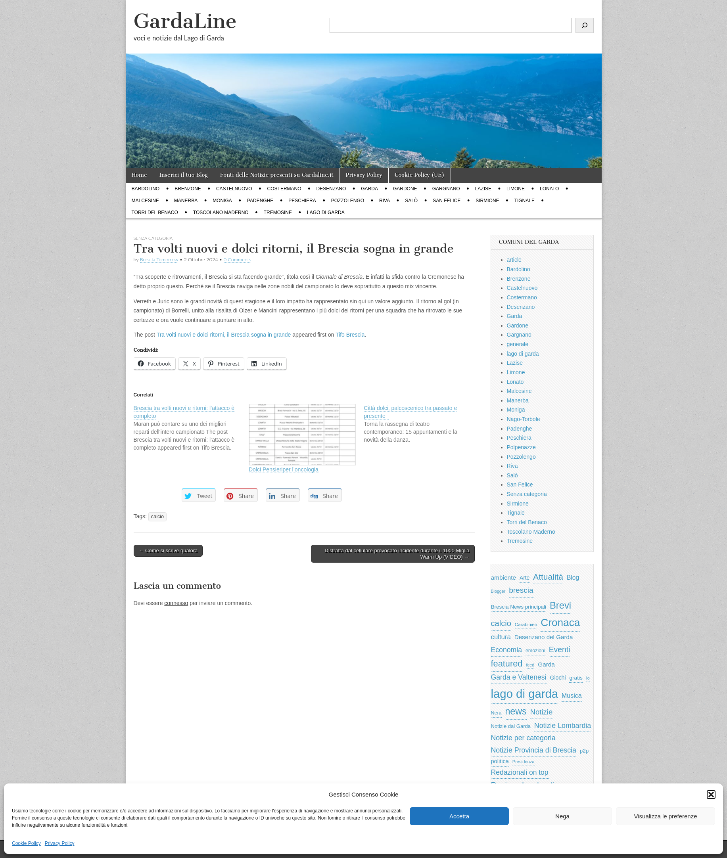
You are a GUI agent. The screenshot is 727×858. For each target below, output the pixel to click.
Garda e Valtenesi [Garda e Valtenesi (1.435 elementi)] (519, 677)
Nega (562, 816)
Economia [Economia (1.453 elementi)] (506, 650)
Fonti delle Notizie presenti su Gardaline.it (277, 175)
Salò (411, 200)
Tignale (524, 200)
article (514, 260)
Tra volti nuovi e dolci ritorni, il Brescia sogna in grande (224, 334)
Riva (384, 200)
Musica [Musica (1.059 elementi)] (572, 695)
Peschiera (302, 200)
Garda (369, 189)
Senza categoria (527, 494)
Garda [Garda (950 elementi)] (546, 664)
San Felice (446, 200)
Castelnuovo (234, 189)
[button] (711, 795)
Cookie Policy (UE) (420, 175)
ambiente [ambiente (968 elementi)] (503, 577)
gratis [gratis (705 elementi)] (575, 678)
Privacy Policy (60, 843)
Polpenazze (521, 447)
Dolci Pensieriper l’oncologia (283, 469)
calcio (157, 516)
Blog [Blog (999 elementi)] (573, 577)
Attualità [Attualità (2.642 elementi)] (548, 576)
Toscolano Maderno (221, 212)
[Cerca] (584, 25)
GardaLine (185, 21)
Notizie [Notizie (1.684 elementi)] (541, 712)
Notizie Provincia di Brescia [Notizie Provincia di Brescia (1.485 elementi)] (533, 750)
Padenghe (260, 200)
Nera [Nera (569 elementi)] (496, 713)
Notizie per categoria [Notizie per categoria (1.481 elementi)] (523, 738)
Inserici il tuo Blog (183, 175)
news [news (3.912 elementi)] (515, 711)
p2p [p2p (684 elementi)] (584, 751)
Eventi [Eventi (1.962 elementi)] (559, 649)
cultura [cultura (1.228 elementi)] (501, 637)
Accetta (459, 816)
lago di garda (326, 212)
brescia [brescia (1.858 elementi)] (521, 590)
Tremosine (278, 212)
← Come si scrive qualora (168, 550)
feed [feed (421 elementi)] (530, 665)
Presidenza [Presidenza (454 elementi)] (523, 761)
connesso (176, 603)
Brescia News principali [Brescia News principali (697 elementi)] (519, 607)
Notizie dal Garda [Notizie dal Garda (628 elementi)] (511, 726)
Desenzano (331, 189)
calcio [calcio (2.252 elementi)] (501, 623)
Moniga (222, 200)
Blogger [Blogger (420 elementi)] (498, 591)
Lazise (483, 189)
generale (518, 344)
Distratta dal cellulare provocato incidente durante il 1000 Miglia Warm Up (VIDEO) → (397, 554)
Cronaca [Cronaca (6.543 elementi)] (560, 622)
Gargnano (446, 189)
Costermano (284, 189)
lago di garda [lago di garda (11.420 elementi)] (524, 693)
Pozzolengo (347, 200)
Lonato (549, 189)
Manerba (186, 200)
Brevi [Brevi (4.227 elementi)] (560, 605)
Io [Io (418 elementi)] (588, 678)
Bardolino (146, 189)
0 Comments (237, 259)
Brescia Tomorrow (159, 259)
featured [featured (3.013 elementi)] (507, 663)
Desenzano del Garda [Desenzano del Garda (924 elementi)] (543, 637)
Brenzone (188, 189)
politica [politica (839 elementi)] (500, 761)
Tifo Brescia (350, 334)
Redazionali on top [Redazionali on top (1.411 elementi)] (520, 772)
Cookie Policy (26, 843)
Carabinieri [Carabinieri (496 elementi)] (526, 624)
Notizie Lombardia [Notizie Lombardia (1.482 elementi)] (562, 726)
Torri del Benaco (155, 212)
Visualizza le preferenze (665, 816)
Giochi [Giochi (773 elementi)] (558, 677)
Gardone (405, 189)
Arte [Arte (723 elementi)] (524, 578)
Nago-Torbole (523, 419)
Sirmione (487, 200)
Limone (515, 189)
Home (139, 175)
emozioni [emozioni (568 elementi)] (535, 650)
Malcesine (145, 200)
